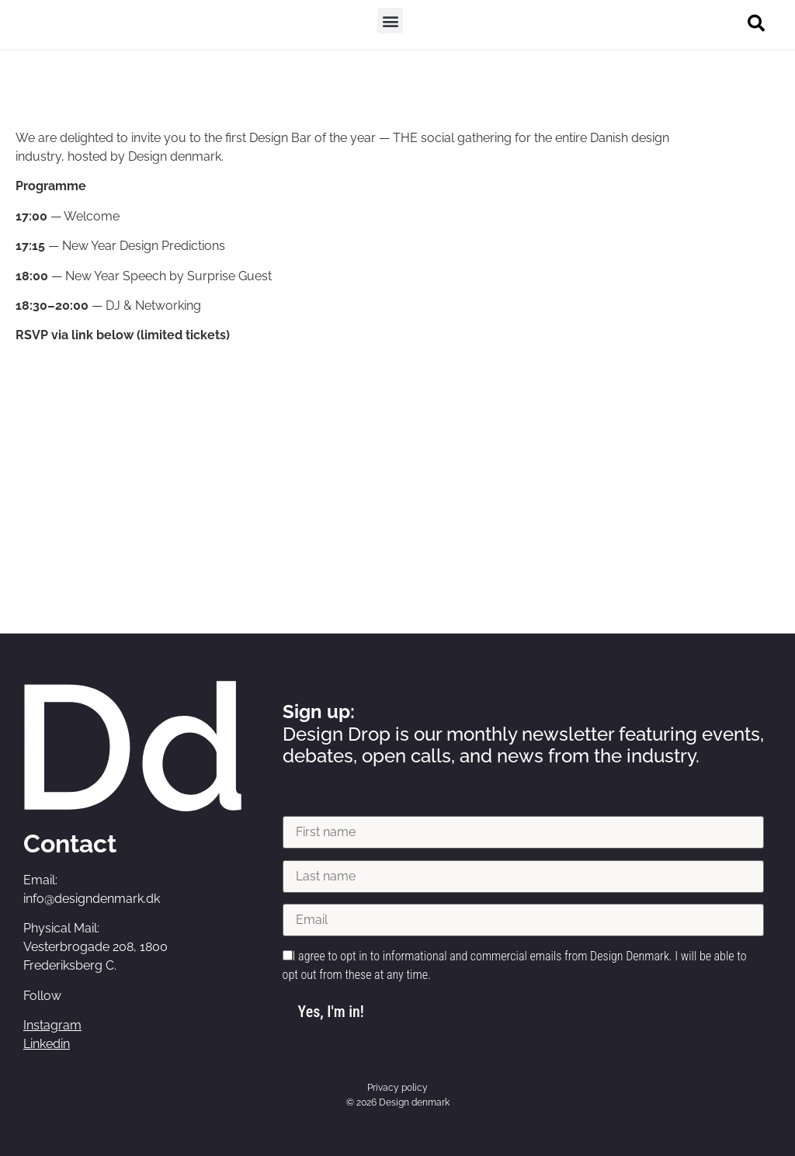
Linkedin (46, 1043)
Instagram (52, 1025)
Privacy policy (397, 1087)
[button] (390, 20)
